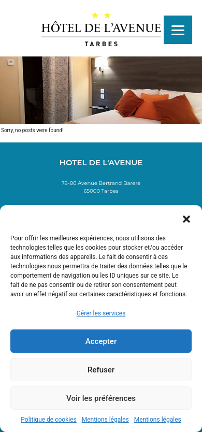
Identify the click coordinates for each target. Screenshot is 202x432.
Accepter (101, 341)
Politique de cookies (48, 419)
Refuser (101, 370)
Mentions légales (105, 419)
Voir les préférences (101, 398)
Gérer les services (101, 313)
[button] (186, 218)
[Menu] (178, 30)
